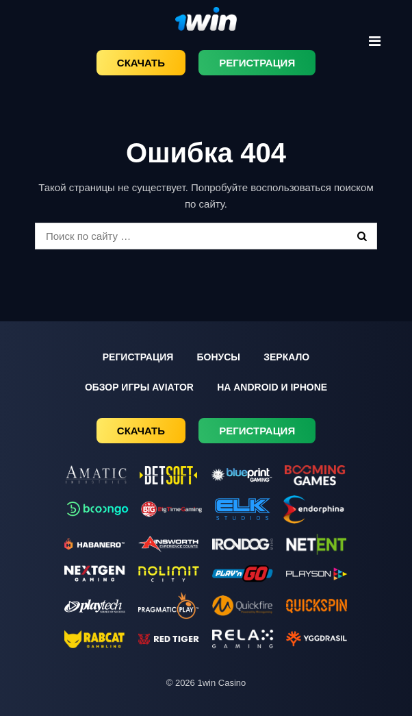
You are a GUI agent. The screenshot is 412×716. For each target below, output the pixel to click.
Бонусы (218, 356)
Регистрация (257, 63)
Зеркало (286, 356)
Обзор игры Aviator (139, 387)
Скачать (141, 63)
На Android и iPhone (272, 387)
